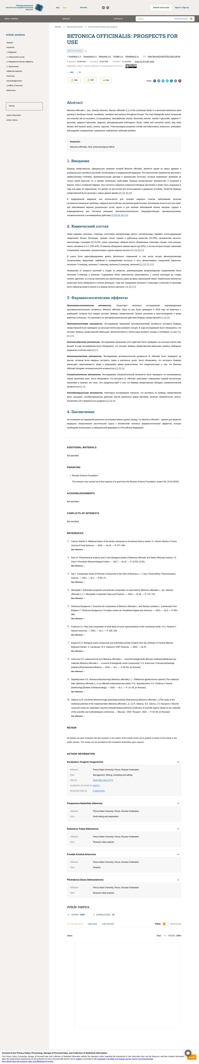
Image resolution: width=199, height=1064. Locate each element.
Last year (92, 922)
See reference (77, 548)
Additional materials (14, 71)
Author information (13, 115)
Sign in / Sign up (182, 7)
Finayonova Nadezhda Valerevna (84, 802)
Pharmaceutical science (75, 27)
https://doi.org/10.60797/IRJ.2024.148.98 (164, 56)
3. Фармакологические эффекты (19, 62)
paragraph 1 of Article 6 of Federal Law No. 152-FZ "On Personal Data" (125, 1059)
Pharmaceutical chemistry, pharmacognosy (102, 27)
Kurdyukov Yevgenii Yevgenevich (85, 760)
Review (12, 106)
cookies (79, 1059)
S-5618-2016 (99, 790)
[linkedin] (171, 80)
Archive (66, 19)
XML (73, 80)
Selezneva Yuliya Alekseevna (82, 827)
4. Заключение (12, 66)
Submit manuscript (161, 7)
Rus (58, 8)
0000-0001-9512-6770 (103, 779)
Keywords (10, 47)
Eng (64, 8)
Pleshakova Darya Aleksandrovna (85, 878)
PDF (87, 80)
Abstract (9, 43)
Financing (10, 76)
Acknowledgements (14, 81)
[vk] (158, 80)
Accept (192, 1057)
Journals (83, 7)
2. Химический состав (15, 57)
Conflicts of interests (14, 86)
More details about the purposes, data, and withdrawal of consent (27, 1061)
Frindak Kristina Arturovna (81, 853)
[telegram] (167, 80)
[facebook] (154, 80)
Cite (102, 80)
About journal (11, 19)
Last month (108, 922)
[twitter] (163, 80)
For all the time (75, 922)
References (11, 90)
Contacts (118, 19)
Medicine (58, 27)
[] (120, 192)
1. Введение (11, 52)
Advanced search (181, 19)
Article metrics (12, 120)
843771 (96, 784)
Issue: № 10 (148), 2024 (144, 62)
